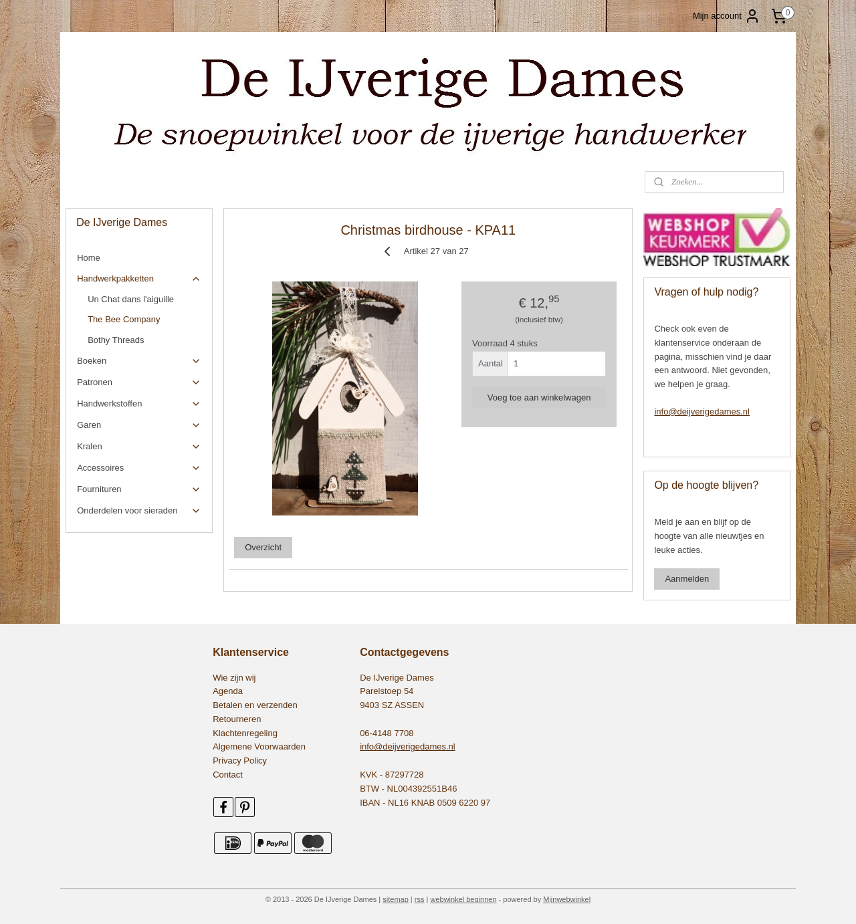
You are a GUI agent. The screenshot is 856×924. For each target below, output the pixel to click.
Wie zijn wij (234, 678)
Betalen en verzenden (255, 705)
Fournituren (139, 489)
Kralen (139, 446)
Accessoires (139, 468)
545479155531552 (108, 553)
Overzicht (263, 547)
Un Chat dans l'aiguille (131, 299)
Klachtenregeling (245, 733)
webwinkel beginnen (463, 899)
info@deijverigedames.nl (702, 412)
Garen (139, 425)
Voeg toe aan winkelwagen (539, 397)
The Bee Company (124, 319)
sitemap (396, 899)
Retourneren (237, 719)
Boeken (139, 361)
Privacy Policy (240, 761)
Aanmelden (687, 579)
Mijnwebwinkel (567, 899)
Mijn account (726, 16)
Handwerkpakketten (139, 278)
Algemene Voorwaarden (259, 746)
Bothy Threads (116, 340)
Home (88, 258)
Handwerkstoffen (139, 403)
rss (420, 899)
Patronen (139, 382)
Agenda (228, 691)
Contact (228, 775)
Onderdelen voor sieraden (139, 510)
